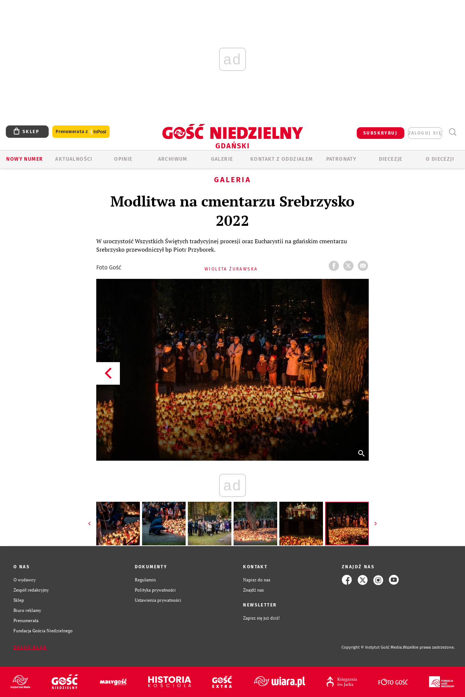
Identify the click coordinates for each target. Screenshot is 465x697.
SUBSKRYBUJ (380, 133)
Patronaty (341, 159)
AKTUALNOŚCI (73, 159)
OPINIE (123, 159)
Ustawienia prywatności (158, 600)
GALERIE (222, 159)
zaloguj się (425, 133)
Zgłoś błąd (30, 647)
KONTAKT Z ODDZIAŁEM (281, 159)
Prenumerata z (81, 132)
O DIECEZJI (440, 159)
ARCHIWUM (172, 159)
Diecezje (391, 159)
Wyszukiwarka (452, 132)
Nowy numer (24, 159)
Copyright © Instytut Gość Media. (372, 647)
